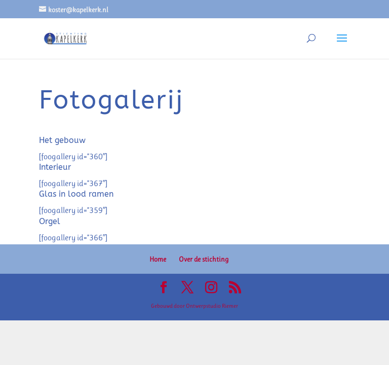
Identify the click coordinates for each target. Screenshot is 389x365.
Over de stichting (203, 259)
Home (157, 259)
